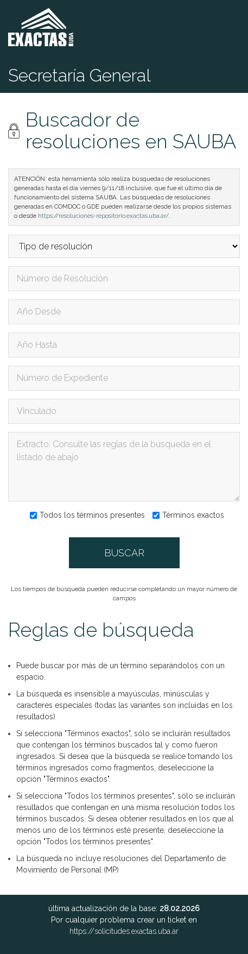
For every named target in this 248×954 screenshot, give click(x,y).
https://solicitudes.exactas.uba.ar (124, 931)
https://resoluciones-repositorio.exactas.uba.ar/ (103, 215)
